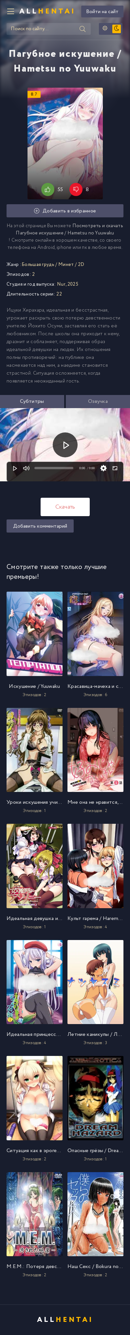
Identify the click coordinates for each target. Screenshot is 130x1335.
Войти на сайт (102, 11)
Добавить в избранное (65, 211)
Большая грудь (38, 264)
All (47, 11)
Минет (66, 264)
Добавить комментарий (40, 526)
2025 (72, 284)
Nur (61, 284)
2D (81, 264)
